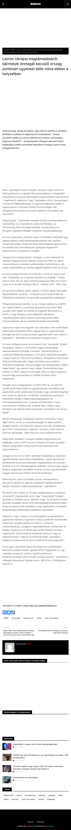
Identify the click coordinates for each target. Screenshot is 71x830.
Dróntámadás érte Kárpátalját (25, 777)
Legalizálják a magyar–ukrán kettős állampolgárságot (35, 744)
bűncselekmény (30, 795)
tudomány (15, 799)
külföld (12, 50)
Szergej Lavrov (28, 618)
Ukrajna (39, 618)
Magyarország (8, 795)
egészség (42, 795)
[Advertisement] (35, 29)
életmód (41, 799)
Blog (33, 826)
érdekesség (51, 799)
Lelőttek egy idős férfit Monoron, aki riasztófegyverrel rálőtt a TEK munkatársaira (40, 756)
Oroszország (15, 618)
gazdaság (51, 795)
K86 (29, 644)
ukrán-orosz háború (51, 618)
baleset (19, 795)
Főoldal (6, 50)
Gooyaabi (50, 826)
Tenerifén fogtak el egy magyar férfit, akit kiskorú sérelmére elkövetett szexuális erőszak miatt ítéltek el (38, 767)
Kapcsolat (41, 822)
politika (6, 799)
